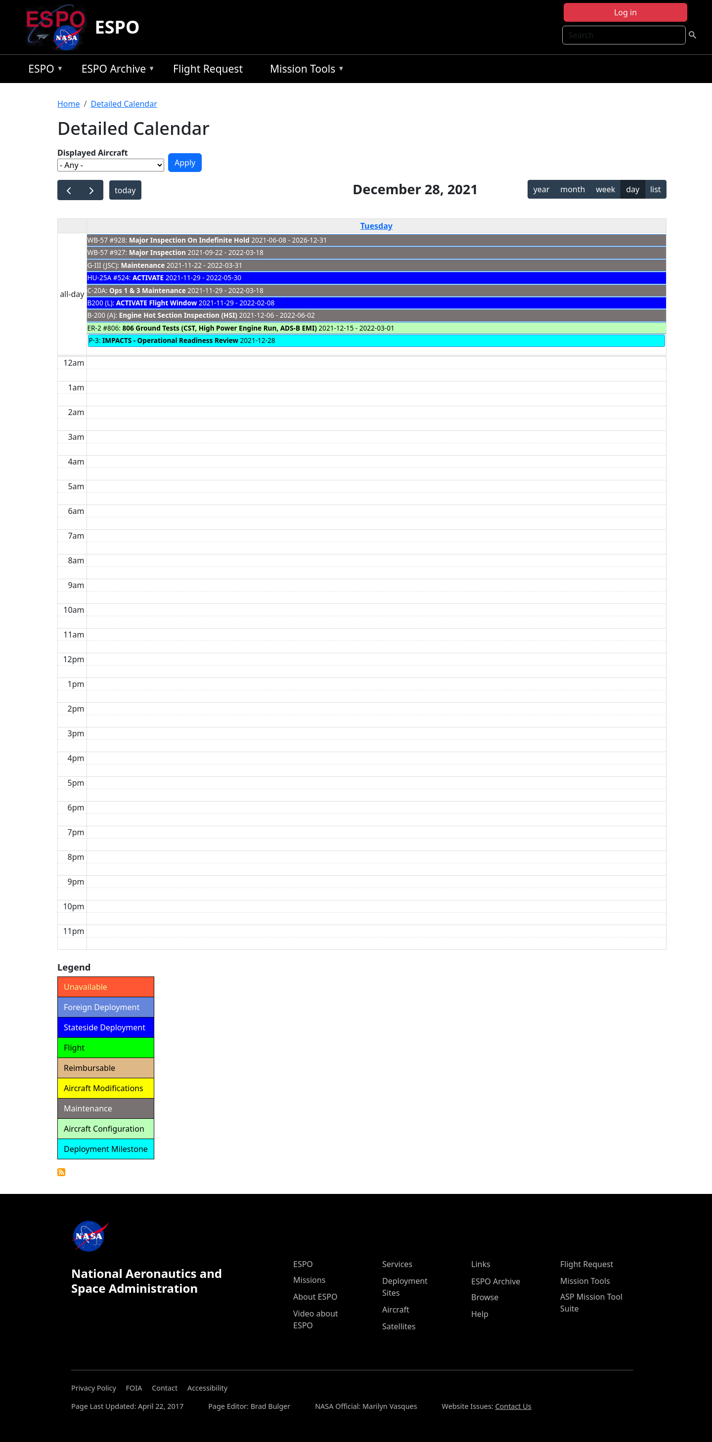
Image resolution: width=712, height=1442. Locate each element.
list (655, 189)
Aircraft (395, 1309)
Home (68, 103)
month (572, 189)
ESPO (117, 27)
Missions (309, 1279)
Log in (625, 12)
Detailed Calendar (123, 103)
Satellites (398, 1326)
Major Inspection (157, 252)
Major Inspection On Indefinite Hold (189, 240)
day (632, 189)
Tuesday (376, 225)
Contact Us (513, 1406)
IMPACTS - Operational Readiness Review (170, 340)
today (125, 190)
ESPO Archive (116, 70)
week (605, 189)
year (542, 189)
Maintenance (143, 265)
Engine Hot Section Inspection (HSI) (178, 315)
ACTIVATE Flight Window (156, 302)
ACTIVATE (148, 277)
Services (397, 1264)
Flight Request (208, 69)
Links (480, 1264)
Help (480, 1314)
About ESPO (315, 1296)
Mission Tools (305, 70)
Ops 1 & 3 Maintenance (147, 290)
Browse (484, 1297)
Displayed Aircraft (92, 152)
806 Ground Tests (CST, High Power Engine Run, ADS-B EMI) (220, 328)
